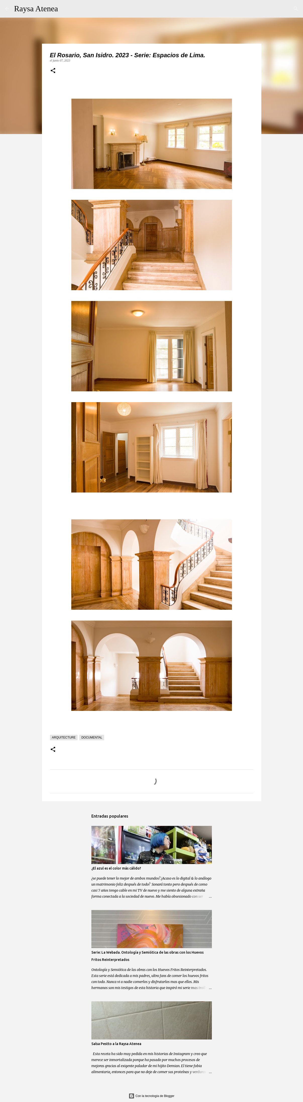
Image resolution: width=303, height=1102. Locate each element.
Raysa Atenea (36, 8)
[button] (53, 71)
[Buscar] (65, 9)
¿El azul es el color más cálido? (116, 868)
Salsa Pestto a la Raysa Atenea (116, 1044)
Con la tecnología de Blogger (151, 1096)
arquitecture (64, 737)
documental (91, 737)
